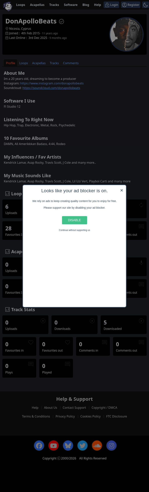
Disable (74, 220)
